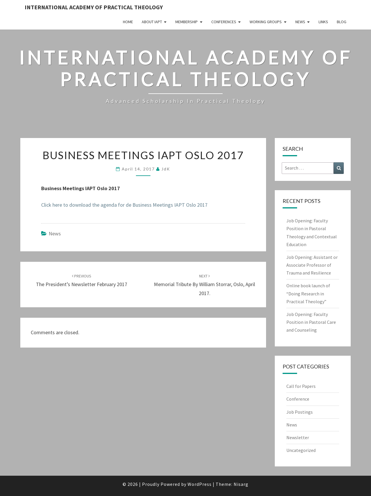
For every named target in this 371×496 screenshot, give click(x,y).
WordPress (200, 484)
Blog (341, 21)
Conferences (223, 21)
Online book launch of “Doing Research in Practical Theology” (308, 293)
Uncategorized (301, 450)
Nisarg (241, 484)
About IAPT (152, 21)
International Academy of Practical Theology (94, 7)
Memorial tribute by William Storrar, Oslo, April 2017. (204, 285)
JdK (165, 168)
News (300, 21)
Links (323, 21)
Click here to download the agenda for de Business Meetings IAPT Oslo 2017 (124, 204)
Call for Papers (301, 386)
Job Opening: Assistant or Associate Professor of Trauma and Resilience (312, 265)
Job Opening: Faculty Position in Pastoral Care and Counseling (311, 322)
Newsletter (297, 437)
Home (128, 21)
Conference (297, 399)
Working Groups (266, 21)
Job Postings (299, 412)
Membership (186, 21)
